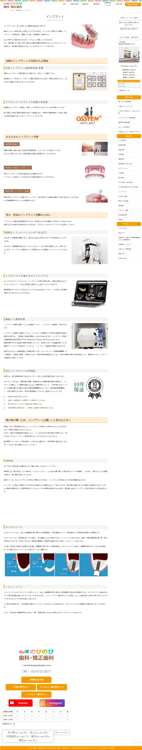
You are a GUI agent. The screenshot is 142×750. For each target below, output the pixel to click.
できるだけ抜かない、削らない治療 (129, 112)
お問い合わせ (122, 258)
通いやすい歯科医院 (124, 101)
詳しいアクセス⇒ (62, 732)
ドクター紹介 (122, 228)
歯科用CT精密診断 (124, 122)
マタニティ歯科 (123, 210)
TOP (64, 4)
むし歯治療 (122, 140)
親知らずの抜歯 (123, 201)
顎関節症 (121, 205)
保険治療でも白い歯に (125, 163)
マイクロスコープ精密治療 (126, 118)
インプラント (122, 191)
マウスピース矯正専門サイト (51, 687)
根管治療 (121, 150)
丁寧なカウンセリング (125, 106)
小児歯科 (121, 173)
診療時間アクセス (107, 4)
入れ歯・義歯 (122, 196)
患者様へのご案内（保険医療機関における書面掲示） (129, 238)
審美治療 (121, 159)
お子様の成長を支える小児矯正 (128, 187)
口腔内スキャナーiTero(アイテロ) (128, 131)
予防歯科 (121, 154)
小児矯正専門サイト (20, 687)
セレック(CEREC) (124, 127)
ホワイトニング (123, 168)
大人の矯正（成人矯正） (126, 182)
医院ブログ (122, 253)
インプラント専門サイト (36, 694)
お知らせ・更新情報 (124, 249)
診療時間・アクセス (124, 244)
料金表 (120, 219)
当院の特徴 (74, 4)
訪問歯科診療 (122, 215)
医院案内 (96, 4)
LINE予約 (118, 4)
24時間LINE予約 (36, 680)
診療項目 (85, 4)
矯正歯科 (121, 177)
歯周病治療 (122, 145)
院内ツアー (122, 233)
